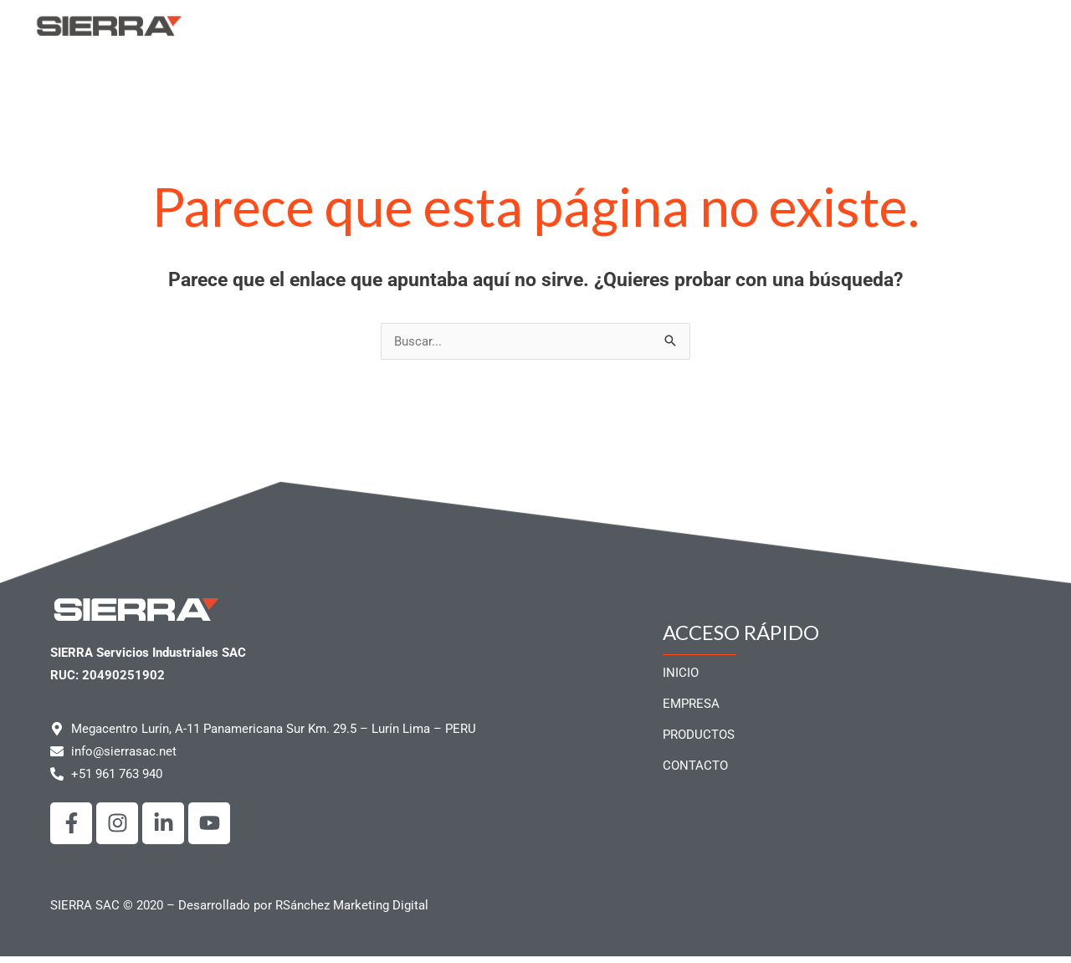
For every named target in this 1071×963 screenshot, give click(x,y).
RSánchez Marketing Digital (351, 911)
